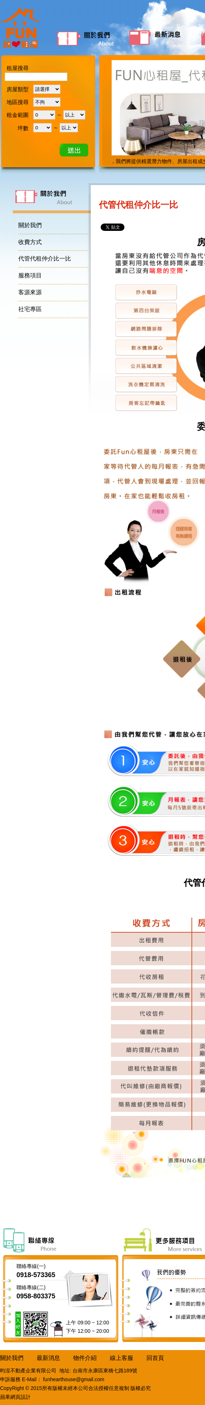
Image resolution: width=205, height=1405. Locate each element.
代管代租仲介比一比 (44, 258)
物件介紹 (85, 1358)
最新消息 (162, 37)
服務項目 (30, 275)
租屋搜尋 (18, 68)
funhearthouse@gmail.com (73, 1379)
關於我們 (90, 37)
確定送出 (74, 150)
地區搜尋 (18, 102)
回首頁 (155, 1358)
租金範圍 (18, 115)
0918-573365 (35, 1275)
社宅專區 (30, 309)
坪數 (23, 128)
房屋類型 (18, 89)
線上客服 (121, 1358)
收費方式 (30, 242)
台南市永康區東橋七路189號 (104, 1370)
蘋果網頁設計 (15, 1397)
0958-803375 (35, 1296)
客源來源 (30, 292)
